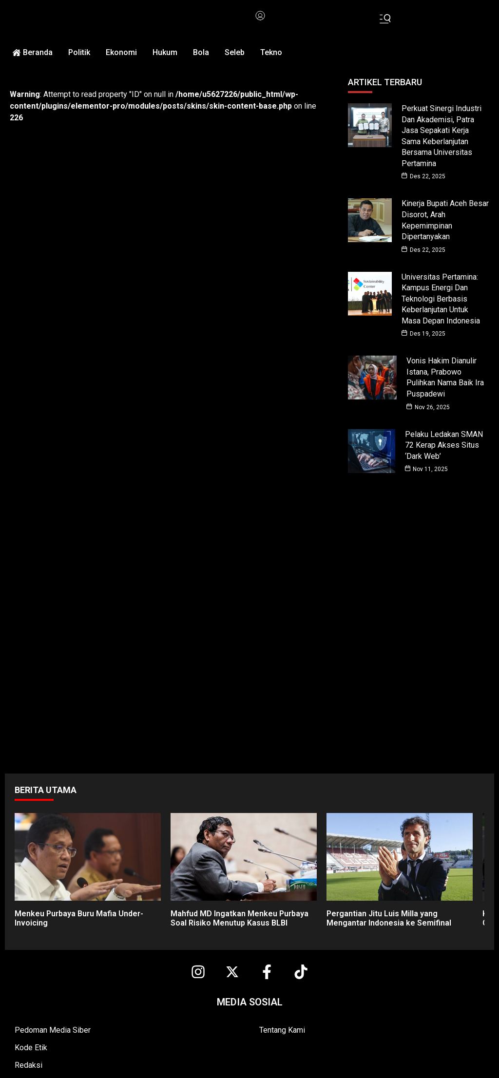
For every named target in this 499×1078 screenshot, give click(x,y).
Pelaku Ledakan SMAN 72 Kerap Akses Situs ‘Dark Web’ (444, 439)
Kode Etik (31, 1041)
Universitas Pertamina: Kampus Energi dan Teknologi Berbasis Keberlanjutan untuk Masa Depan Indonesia (441, 295)
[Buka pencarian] (386, 19)
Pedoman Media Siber (53, 1024)
